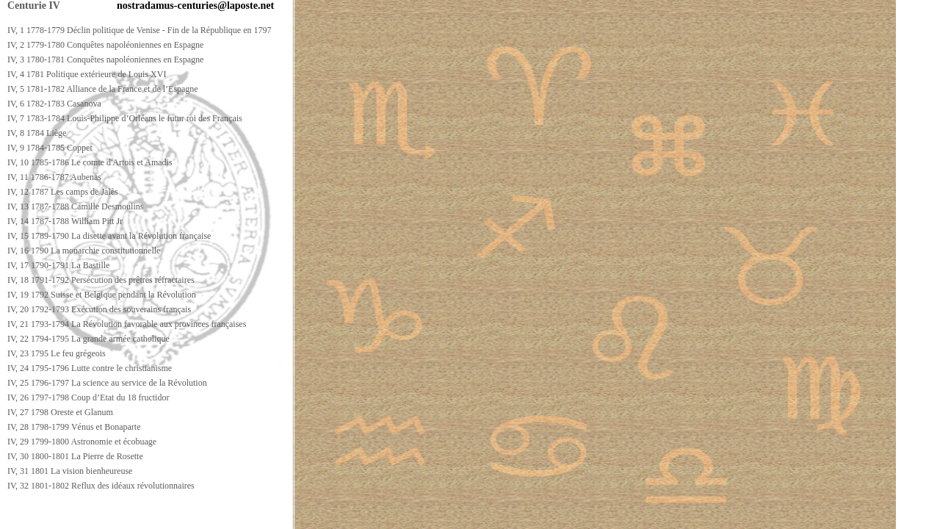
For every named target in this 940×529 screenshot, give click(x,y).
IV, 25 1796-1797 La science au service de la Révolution (107, 383)
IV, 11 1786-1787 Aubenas (54, 177)
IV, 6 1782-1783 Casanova (54, 103)
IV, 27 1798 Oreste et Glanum (60, 412)
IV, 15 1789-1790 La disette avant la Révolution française (109, 236)
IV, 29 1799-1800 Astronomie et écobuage (81, 441)
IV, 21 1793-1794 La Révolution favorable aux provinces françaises (126, 324)
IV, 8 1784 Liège (36, 133)
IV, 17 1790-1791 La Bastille (58, 265)
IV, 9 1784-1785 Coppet (50, 148)
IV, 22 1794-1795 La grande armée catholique (88, 339)
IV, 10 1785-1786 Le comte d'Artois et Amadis (90, 162)
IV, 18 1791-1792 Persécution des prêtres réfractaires (101, 280)
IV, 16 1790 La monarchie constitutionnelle (83, 250)
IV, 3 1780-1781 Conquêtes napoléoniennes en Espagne (105, 59)
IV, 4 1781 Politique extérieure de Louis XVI (86, 74)
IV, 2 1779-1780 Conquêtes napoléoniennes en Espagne (105, 45)
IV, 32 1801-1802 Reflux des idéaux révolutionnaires (101, 486)
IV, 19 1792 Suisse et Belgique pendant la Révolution (101, 294)
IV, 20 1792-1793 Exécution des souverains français (99, 309)
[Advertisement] (269, 515)
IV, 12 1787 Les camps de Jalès (62, 192)
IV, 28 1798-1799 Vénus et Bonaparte (74, 427)
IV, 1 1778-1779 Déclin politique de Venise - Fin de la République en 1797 (139, 30)
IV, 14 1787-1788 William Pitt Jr (65, 221)
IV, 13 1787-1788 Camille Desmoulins (75, 206)
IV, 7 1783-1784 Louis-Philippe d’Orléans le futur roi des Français (124, 118)
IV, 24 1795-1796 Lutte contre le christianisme (89, 368)
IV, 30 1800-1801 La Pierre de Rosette (75, 456)
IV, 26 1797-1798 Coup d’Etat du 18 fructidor (88, 397)
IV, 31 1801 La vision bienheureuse (69, 471)
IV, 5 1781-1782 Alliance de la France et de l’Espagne (102, 89)
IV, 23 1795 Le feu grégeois (56, 353)
